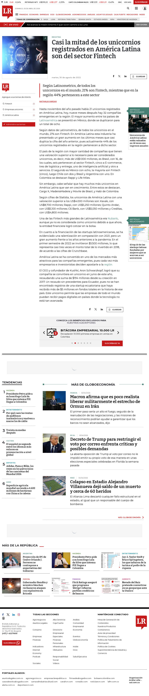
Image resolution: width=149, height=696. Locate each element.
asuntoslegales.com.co (12, 678)
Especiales (58, 636)
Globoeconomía (80, 640)
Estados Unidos (101, 19)
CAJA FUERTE (119, 15)
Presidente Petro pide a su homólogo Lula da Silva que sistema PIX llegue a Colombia (19, 397)
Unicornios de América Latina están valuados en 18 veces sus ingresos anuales (139, 140)
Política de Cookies (106, 646)
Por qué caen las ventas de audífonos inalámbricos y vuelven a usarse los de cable (20, 417)
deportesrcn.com (26, 685)
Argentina (27, 554)
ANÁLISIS (91, 15)
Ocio (75, 650)
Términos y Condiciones (108, 636)
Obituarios (57, 650)
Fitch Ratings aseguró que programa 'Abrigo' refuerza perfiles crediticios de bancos (84, 588)
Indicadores (38, 646)
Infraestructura (59, 646)
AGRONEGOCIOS (79, 15)
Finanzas (76, 579)
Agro (8, 482)
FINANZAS (23, 15)
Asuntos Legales (40, 623)
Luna (53, 19)
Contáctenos (104, 630)
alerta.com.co (8, 685)
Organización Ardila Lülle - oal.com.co (135, 680)
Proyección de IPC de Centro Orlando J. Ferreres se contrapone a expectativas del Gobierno (34, 563)
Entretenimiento (14, 410)
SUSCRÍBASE (141, 2)
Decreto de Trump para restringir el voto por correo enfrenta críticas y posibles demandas (105, 444)
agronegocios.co (33, 678)
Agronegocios (39, 620)
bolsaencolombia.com (104, 678)
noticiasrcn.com (97, 681)
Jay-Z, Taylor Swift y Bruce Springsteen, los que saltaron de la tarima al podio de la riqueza (134, 562)
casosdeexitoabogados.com (15, 681)
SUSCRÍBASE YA (112, 343)
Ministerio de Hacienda (127, 19)
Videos (56, 663)
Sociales (36, 663)
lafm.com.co (113, 681)
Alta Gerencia (59, 620)
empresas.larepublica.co (55, 678)
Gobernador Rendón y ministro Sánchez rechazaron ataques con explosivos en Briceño (35, 588)
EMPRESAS (44, 15)
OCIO (52, 15)
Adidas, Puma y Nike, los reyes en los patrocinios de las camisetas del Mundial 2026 (20, 470)
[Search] (128, 8)
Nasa (46, 19)
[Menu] (17, 14)
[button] (43, 333)
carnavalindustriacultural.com (44, 681)
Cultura (10, 441)
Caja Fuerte (58, 623)
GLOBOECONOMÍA (63, 15)
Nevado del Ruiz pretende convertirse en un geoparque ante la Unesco (134, 586)
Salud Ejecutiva (80, 656)
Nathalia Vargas (48, 101)
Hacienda (10, 390)
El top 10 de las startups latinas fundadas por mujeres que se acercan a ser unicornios (138, 251)
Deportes (10, 463)
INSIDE (142, 15)
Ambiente (126, 579)
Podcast (36, 656)
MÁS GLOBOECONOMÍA (129, 517)
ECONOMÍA (34, 15)
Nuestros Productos (107, 626)
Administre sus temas (14, 124)
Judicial (26, 579)
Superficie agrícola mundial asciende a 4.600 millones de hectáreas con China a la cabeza (20, 489)
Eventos (76, 636)
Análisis (76, 620)
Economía (77, 630)
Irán (112, 19)
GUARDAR (138, 76)
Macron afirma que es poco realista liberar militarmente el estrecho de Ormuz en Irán (105, 401)
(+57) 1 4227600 (9, 633)
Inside (75, 646)
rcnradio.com (81, 681)
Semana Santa (84, 19)
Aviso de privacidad (106, 633)
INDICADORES (132, 15)
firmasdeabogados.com (80, 678)
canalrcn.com (66, 681)
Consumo (37, 630)
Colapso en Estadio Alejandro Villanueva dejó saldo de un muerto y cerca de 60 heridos (105, 486)
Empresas (37, 636)
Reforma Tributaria (67, 19)
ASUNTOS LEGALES (104, 15)
